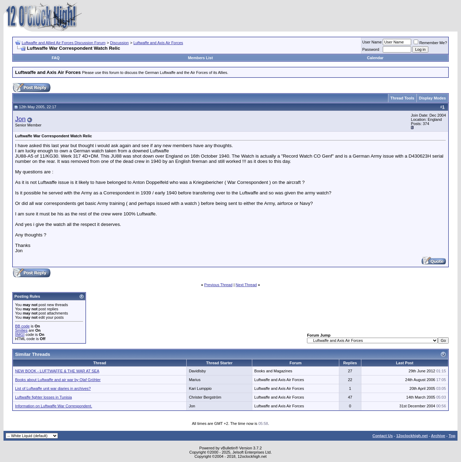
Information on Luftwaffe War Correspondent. (53, 406)
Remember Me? (430, 43)
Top (452, 436)
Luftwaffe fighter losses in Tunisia (43, 397)
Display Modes (432, 98)
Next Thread (246, 285)
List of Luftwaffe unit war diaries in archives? (53, 388)
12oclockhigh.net (412, 436)
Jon (20, 119)
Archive (438, 436)
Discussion (119, 43)
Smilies (21, 330)
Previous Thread (218, 285)
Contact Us (382, 436)
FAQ (56, 58)
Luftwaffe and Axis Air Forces (158, 43)
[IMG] (20, 334)
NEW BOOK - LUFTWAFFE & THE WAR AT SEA (57, 371)
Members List (200, 58)
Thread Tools (402, 98)
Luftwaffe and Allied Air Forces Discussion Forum (64, 43)
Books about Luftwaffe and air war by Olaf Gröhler (58, 380)
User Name (372, 42)
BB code (22, 326)
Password (370, 49)
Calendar (375, 58)
